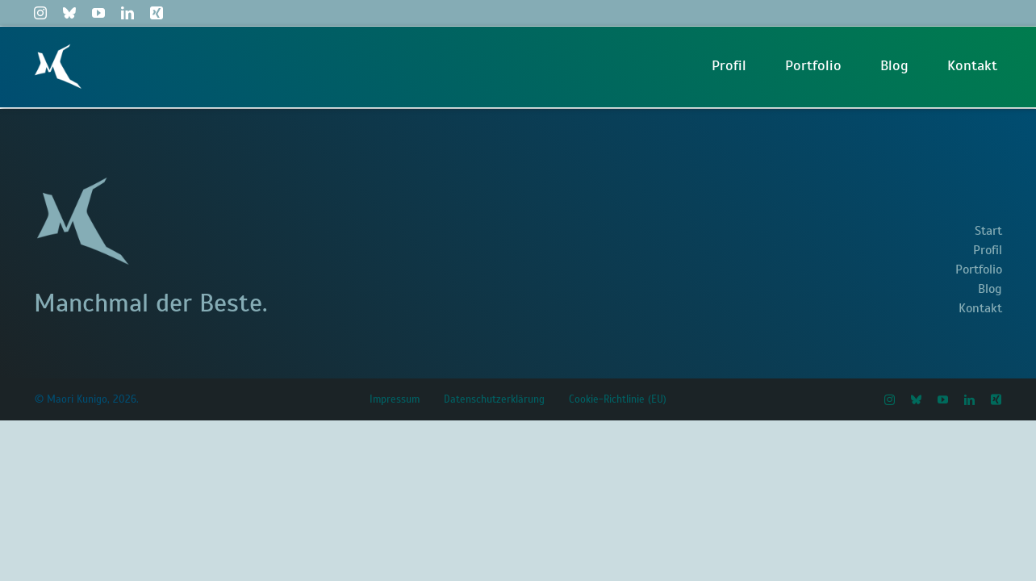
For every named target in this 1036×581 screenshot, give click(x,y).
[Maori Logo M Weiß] (58, 50)
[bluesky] (69, 12)
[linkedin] (127, 12)
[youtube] (98, 12)
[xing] (156, 12)
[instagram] (40, 12)
